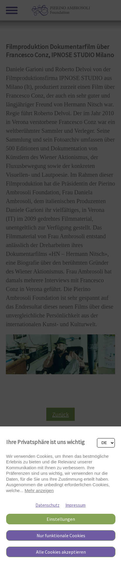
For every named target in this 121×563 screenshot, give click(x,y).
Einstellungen (61, 519)
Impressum (75, 505)
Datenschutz (47, 505)
